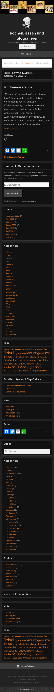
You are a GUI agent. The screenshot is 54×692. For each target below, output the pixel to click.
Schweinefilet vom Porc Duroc (18, 386)
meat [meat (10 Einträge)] (7, 360)
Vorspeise (10, 331)
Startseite (29, 63)
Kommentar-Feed (13, 413)
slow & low (10, 316)
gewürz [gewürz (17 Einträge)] (31, 353)
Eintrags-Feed (12, 410)
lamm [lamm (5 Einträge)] (33, 357)
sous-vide (10, 319)
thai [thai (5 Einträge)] (20, 371)
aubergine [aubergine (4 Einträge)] (7, 350)
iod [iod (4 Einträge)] (20, 357)
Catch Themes (34, 682)
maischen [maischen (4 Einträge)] (39, 357)
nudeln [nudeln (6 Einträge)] (13, 360)
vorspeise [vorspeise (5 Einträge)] (36, 371)
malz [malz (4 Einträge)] (45, 357)
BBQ (8, 255)
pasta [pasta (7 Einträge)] (25, 360)
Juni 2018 (10, 228)
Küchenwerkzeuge (18, 87)
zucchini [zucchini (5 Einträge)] (43, 371)
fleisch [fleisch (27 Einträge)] (10, 352)
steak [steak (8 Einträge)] (16, 370)
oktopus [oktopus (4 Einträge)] (19, 360)
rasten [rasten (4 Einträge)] (31, 360)
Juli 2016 (9, 231)
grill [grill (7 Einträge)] (5, 356)
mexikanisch (11, 298)
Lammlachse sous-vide (15, 392)
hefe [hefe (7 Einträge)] (10, 356)
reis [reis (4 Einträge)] (35, 360)
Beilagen (9, 258)
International (11, 286)
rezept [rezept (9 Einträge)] (40, 360)
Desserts (9, 264)
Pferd (8, 304)
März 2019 (10, 222)
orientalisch (10, 301)
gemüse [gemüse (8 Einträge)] (20, 353)
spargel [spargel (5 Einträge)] (29, 368)
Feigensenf (10, 389)
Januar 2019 (11, 225)
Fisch (8, 270)
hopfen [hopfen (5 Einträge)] (15, 357)
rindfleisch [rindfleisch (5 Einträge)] (8, 364)
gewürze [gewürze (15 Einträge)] (43, 353)
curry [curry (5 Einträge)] (34, 350)
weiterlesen (11, 128)
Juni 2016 (10, 234)
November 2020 (12, 216)
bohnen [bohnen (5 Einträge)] (18, 350)
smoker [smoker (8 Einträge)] (8, 367)
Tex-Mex (9, 325)
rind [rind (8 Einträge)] (46, 360)
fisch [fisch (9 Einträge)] (46, 349)
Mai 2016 (9, 237)
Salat (8, 310)
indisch (9, 283)
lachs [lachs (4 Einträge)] (29, 357)
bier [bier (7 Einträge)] (13, 349)
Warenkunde (11, 334)
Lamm (8, 289)
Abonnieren (13, 193)
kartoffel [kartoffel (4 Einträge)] (24, 357)
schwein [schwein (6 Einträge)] (30, 364)
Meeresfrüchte (12, 295)
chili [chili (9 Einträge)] (29, 349)
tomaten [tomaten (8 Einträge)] (27, 370)
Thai (7, 328)
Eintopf (9, 267)
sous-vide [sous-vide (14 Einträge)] (19, 367)
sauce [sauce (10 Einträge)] (22, 363)
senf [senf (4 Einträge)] (36, 364)
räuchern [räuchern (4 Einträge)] (15, 364)
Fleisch (9, 273)
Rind (8, 307)
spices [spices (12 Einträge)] (37, 367)
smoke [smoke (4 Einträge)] (40, 364)
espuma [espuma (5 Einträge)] (40, 350)
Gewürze (9, 280)
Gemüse (9, 276)
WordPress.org (13, 416)
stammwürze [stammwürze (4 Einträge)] (8, 371)
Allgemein (10, 252)
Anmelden (10, 407)
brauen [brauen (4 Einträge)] (24, 350)
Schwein (9, 313)
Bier (7, 261)
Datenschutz (31, 679)
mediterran (10, 292)
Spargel (9, 322)
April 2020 (10, 219)
